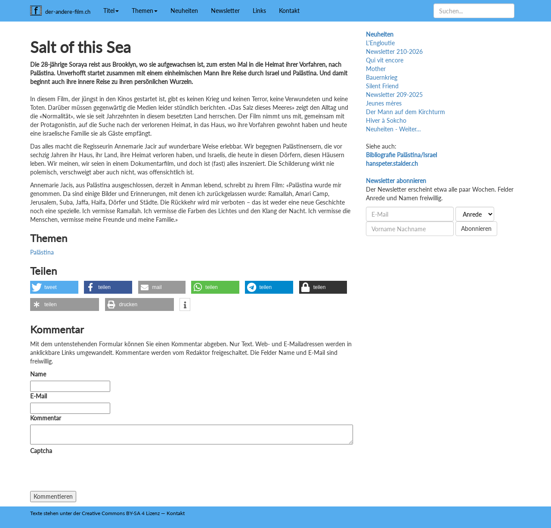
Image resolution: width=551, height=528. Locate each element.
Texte (36, 513)
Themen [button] (145, 10)
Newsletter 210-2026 (394, 51)
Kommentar (47, 418)
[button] (54, 287)
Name (38, 374)
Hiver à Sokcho (386, 120)
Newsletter (225, 10)
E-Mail (38, 396)
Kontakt (289, 10)
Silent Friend (382, 86)
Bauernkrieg (381, 77)
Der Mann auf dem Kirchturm (405, 111)
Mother (376, 68)
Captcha (41, 450)
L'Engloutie (380, 43)
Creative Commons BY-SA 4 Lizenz (121, 513)
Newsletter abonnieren (396, 180)
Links (259, 10)
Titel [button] (111, 10)
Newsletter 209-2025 (394, 94)
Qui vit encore (384, 60)
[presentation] (95, 474)
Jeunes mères (384, 103)
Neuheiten (184, 10)
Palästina (42, 252)
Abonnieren (476, 228)
